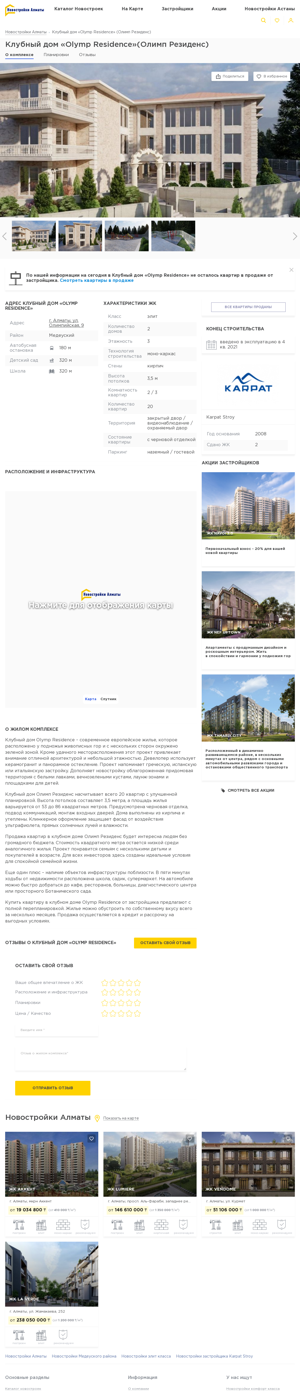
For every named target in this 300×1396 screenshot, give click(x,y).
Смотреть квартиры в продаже (97, 281)
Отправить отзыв (52, 1088)
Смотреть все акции (247, 790)
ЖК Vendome (221, 1189)
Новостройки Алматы (26, 32)
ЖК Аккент (22, 1189)
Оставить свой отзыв (165, 943)
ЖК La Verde (24, 1299)
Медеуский (61, 336)
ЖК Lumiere (121, 1189)
